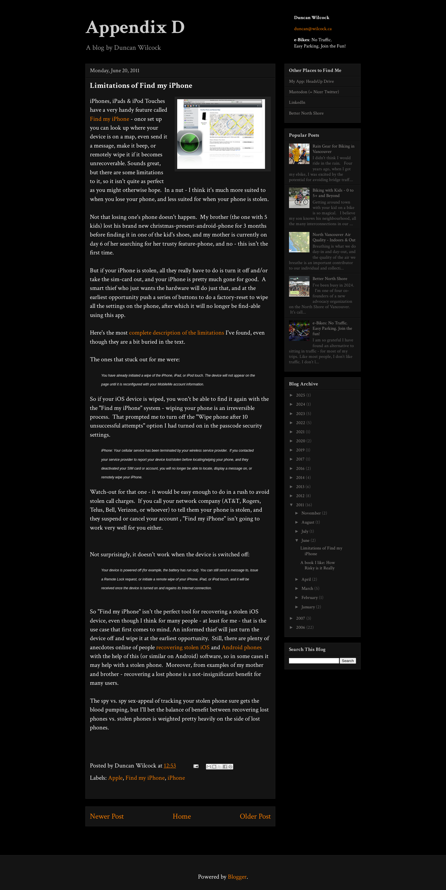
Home (182, 816)
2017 (301, 459)
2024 (301, 404)
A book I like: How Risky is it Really (317, 565)
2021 (301, 432)
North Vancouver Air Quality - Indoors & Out (334, 237)
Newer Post (107, 816)
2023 (301, 414)
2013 (300, 487)
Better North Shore (306, 113)
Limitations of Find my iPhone (321, 551)
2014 (301, 478)
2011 (300, 505)
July (305, 531)
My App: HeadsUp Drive (311, 81)
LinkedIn (297, 102)
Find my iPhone (109, 119)
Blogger (237, 877)
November (312, 513)
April (307, 579)
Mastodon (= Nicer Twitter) (314, 92)
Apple (115, 778)
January (309, 607)
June (306, 540)
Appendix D (135, 27)
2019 (301, 450)
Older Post (255, 816)
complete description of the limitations (176, 333)
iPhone (176, 778)
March (308, 589)
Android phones (242, 647)
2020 (301, 441)
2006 (301, 627)
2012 (301, 496)
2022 (301, 423)
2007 (301, 618)
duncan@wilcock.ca (313, 29)
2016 (301, 469)
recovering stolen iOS (183, 647)
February (310, 598)
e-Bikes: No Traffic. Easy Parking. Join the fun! (332, 328)
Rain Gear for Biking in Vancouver (333, 149)
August (308, 522)
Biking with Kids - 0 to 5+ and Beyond (333, 193)
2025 (301, 395)
